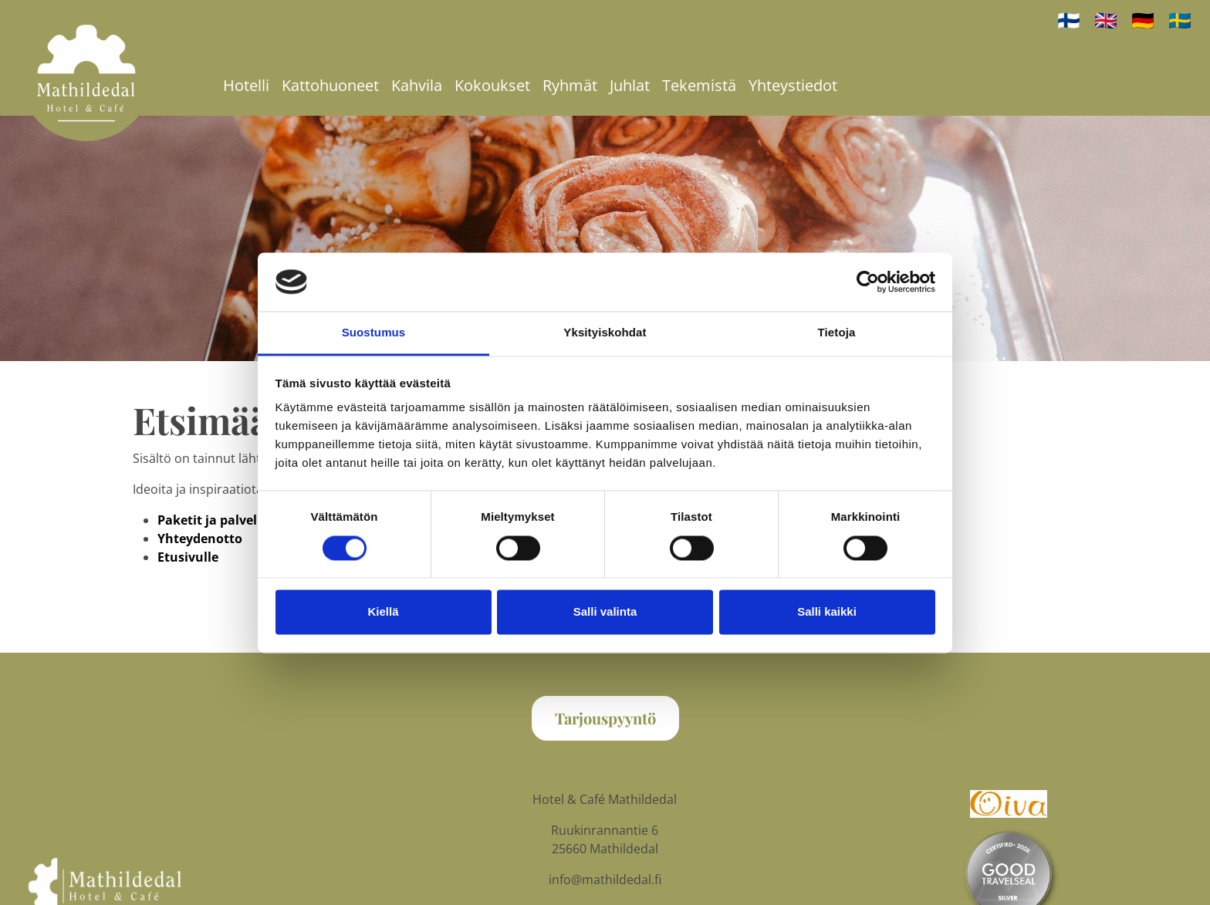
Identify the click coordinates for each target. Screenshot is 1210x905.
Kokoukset (492, 85)
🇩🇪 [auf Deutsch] (1142, 19)
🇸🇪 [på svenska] (1179, 19)
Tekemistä (699, 85)
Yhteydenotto (199, 538)
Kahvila (416, 85)
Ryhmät (569, 85)
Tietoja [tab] (837, 332)
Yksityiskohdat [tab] (604, 332)
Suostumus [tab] (374, 332)
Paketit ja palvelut (214, 520)
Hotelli (246, 85)
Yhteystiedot (793, 85)
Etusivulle (187, 557)
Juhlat (630, 85)
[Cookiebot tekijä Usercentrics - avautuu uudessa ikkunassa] (867, 281)
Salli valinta (605, 612)
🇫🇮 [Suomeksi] (1068, 19)
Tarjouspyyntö (605, 717)
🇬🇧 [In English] (1105, 19)
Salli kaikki (827, 612)
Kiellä (382, 612)
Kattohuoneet (330, 85)
